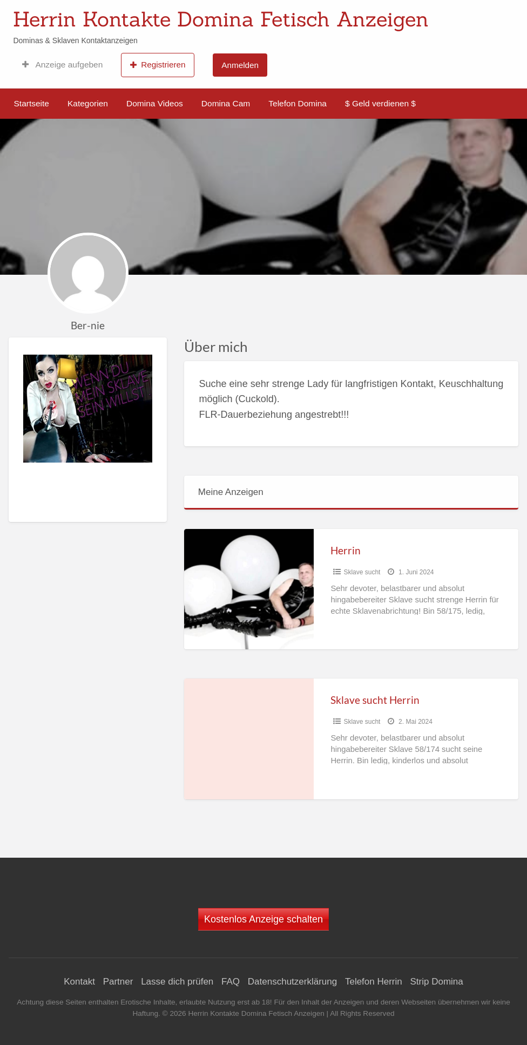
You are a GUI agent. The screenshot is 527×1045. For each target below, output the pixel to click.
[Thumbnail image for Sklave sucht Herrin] (248, 738)
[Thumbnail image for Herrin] (248, 589)
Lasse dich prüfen (177, 981)
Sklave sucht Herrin (375, 700)
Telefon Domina (297, 103)
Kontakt (79, 981)
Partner (118, 981)
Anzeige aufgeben (62, 65)
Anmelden (240, 65)
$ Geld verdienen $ (380, 103)
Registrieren (158, 65)
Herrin (345, 550)
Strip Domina (436, 981)
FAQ (230, 981)
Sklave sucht (361, 572)
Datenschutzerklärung (292, 981)
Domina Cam (225, 103)
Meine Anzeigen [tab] (231, 492)
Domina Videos (154, 103)
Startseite (31, 103)
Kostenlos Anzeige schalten (263, 919)
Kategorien (87, 103)
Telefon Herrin (373, 981)
